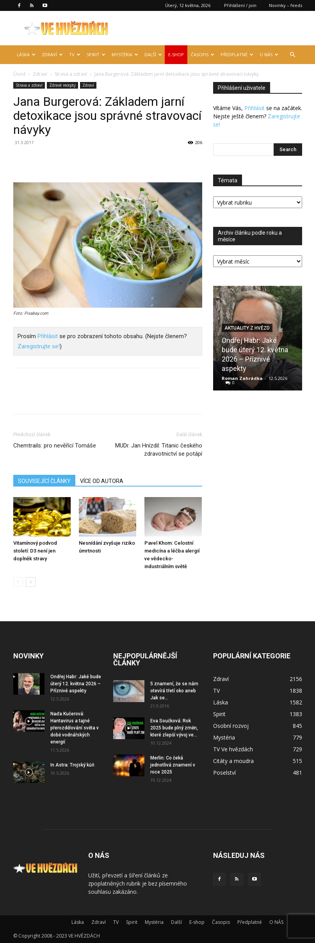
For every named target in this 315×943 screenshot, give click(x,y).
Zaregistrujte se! (39, 346)
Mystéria (125, 54)
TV (74, 54)
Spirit (96, 54)
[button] (292, 55)
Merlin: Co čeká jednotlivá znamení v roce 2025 (172, 765)
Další (153, 54)
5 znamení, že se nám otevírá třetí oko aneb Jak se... (174, 691)
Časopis (202, 54)
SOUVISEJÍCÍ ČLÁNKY (44, 481)
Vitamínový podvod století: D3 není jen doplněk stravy (35, 551)
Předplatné (237, 54)
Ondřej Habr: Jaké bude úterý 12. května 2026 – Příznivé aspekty (75, 683)
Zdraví (52, 54)
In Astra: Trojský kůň (72, 765)
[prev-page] (18, 582)
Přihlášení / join (240, 5)
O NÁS (269, 54)
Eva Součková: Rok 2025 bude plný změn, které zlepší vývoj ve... (174, 728)
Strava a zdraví (71, 74)
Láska (26, 54)
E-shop (176, 54)
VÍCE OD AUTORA (101, 481)
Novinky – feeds (285, 5)
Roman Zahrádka (242, 378)
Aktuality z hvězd (247, 328)
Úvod (19, 74)
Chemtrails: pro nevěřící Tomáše (54, 445)
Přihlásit (47, 336)
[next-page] (31, 582)
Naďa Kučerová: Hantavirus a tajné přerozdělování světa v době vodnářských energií (74, 728)
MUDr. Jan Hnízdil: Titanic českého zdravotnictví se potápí (158, 449)
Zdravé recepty (62, 85)
